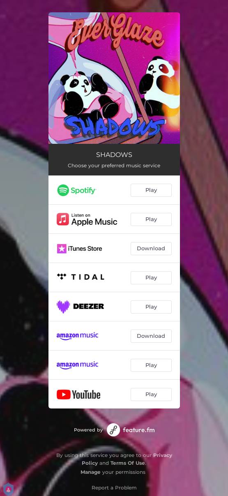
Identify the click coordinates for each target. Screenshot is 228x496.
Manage (91, 472)
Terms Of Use (128, 463)
